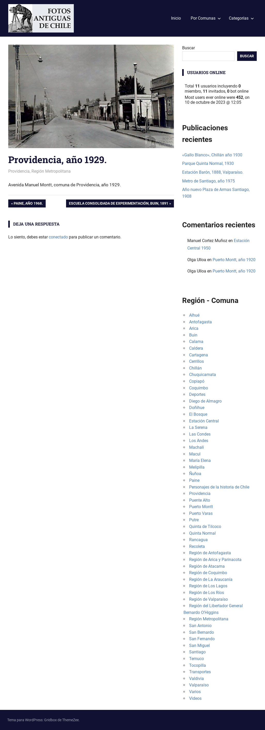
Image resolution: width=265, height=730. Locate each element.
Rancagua (198, 539)
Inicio (176, 18)
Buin (193, 335)
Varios (195, 691)
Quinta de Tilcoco (205, 526)
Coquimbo (198, 388)
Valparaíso (199, 685)
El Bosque (198, 414)
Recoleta (197, 546)
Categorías (241, 18)
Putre (194, 519)
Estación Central (204, 421)
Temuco (196, 658)
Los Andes (198, 440)
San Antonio (200, 625)
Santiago (197, 651)
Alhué (194, 315)
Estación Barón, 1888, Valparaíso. (212, 172)
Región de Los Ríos (206, 592)
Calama (196, 341)
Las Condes (200, 434)
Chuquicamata (202, 374)
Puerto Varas (201, 513)
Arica (193, 328)
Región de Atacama (207, 566)
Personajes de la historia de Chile (219, 487)
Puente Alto (199, 500)
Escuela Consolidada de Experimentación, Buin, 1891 (118, 203)
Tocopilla (197, 665)
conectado (58, 237)
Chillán (195, 368)
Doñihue (196, 407)
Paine (194, 480)
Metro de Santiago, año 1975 (208, 181)
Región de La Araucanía (210, 579)
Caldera (196, 348)
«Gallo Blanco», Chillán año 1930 (212, 155)
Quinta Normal (202, 533)
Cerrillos (196, 361)
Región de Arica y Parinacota (215, 559)
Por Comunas (206, 18)
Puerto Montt (201, 506)
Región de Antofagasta (210, 552)
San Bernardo (201, 632)
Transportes (200, 671)
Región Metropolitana (51, 171)
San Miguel (199, 645)
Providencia (19, 171)
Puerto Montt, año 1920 (234, 259)
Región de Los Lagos (208, 585)
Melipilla (197, 467)
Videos (195, 698)
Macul (194, 454)
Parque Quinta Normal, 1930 (208, 163)
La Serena (198, 427)
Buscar (188, 47)
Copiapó (196, 381)
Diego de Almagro (205, 401)
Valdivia (196, 678)
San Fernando (202, 638)
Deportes (197, 394)
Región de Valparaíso (208, 599)
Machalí (196, 447)
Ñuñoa (195, 473)
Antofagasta (200, 321)
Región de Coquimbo (208, 572)
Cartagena (198, 354)
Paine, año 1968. (28, 203)
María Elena (200, 460)
